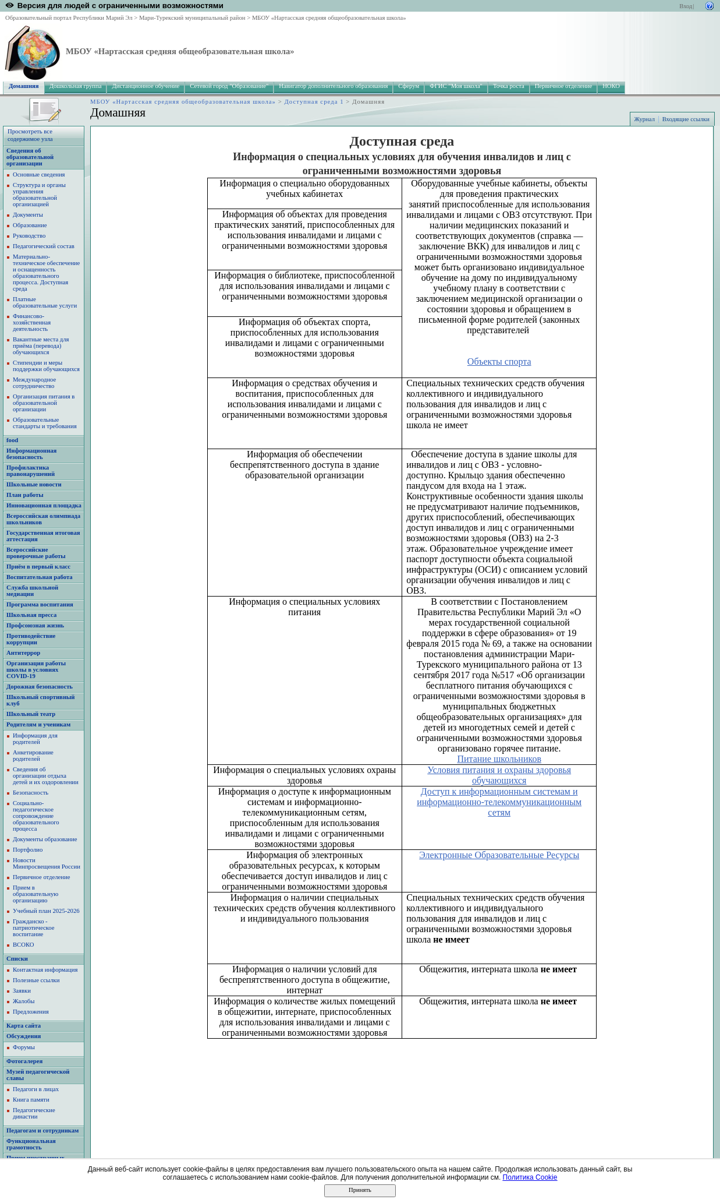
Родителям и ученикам (38, 724)
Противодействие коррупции (30, 639)
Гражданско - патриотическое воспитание (33, 927)
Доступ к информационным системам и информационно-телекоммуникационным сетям (499, 801)
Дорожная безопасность (39, 686)
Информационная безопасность (31, 453)
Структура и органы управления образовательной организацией (39, 194)
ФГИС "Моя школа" (456, 86)
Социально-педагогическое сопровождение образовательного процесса (36, 816)
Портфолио (27, 849)
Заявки (22, 990)
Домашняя (24, 86)
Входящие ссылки (686, 119)
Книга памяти (31, 1099)
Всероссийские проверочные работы (36, 552)
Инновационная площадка (43, 505)
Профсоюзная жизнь (35, 625)
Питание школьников (499, 759)
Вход (685, 6)
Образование (30, 225)
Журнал (644, 119)
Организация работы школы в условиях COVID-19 (36, 669)
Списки (17, 958)
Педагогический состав (44, 246)
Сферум (408, 86)
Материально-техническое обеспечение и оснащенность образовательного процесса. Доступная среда (46, 272)
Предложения (31, 1011)
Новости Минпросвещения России (46, 863)
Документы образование (45, 839)
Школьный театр (30, 714)
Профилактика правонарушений (30, 470)
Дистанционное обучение (145, 86)
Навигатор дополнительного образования (333, 86)
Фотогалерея (24, 1061)
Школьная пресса (31, 615)
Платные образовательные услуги (45, 302)
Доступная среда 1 (314, 101)
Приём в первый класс (38, 566)
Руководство (29, 235)
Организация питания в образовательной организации (44, 402)
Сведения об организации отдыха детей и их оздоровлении (46, 775)
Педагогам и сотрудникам (42, 1130)
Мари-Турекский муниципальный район (192, 18)
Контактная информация (45, 969)
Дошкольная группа (75, 86)
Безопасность (30, 792)
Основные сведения (39, 174)
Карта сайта (23, 1025)
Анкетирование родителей (33, 755)
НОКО (611, 86)
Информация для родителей (35, 738)
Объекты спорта (499, 361)
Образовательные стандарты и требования (45, 423)
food (12, 440)
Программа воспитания (39, 604)
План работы (25, 495)
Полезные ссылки (36, 980)
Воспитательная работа (39, 577)
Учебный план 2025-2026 (46, 911)
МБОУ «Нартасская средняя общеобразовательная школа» (329, 18)
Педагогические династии (34, 1113)
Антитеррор (23, 653)
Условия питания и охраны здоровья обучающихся (499, 775)
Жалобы (23, 1001)
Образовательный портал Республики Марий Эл (69, 18)
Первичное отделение (563, 86)
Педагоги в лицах (36, 1089)
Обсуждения (23, 1036)
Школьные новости (34, 484)
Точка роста (508, 86)
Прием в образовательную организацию (35, 894)
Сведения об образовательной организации (30, 157)
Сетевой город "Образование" (229, 86)
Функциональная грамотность (31, 1144)
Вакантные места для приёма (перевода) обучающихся (41, 345)
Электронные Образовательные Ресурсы (499, 855)
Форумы (24, 1047)
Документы (28, 214)
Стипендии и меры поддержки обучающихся (46, 365)
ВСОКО (23, 944)
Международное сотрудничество (34, 382)
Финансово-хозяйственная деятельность (32, 322)
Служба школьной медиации (32, 590)
